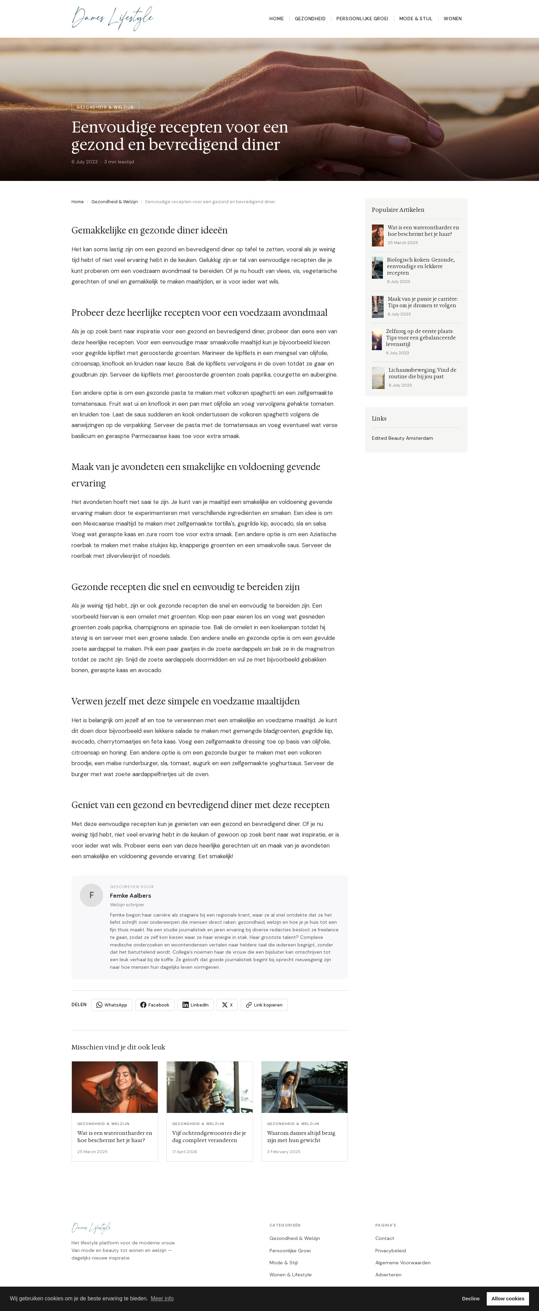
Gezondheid (310, 19)
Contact (384, 1238)
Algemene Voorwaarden (403, 1263)
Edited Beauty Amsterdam (402, 438)
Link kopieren (264, 1005)
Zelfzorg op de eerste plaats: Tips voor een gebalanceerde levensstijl (421, 338)
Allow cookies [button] (508, 1298)
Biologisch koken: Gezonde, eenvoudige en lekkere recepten (421, 266)
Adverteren (388, 1275)
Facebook (154, 1005)
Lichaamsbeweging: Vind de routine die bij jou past (422, 373)
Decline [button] (471, 1298)
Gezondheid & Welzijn (114, 202)
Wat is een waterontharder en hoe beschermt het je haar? (423, 231)
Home (277, 19)
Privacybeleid (390, 1250)
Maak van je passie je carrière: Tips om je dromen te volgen (423, 302)
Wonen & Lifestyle (291, 1275)
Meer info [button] (162, 1298)
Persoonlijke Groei (362, 19)
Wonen (453, 19)
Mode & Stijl (416, 19)
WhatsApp (111, 1005)
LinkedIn (196, 1005)
